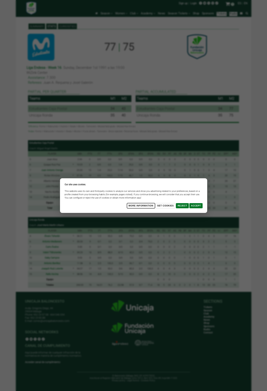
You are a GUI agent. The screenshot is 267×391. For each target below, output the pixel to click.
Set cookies (165, 205)
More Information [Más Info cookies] (141, 205)
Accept (196, 205)
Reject (182, 205)
